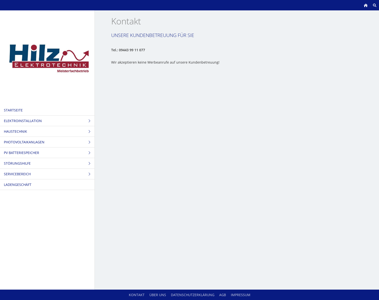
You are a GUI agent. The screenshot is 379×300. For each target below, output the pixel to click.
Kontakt (137, 295)
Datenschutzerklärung (192, 295)
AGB (222, 295)
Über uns (157, 295)
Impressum (240, 295)
